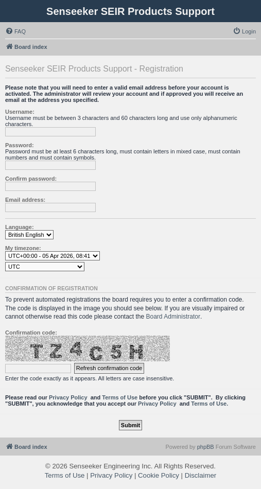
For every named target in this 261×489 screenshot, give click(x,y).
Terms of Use (119, 397)
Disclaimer (201, 475)
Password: (19, 145)
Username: (19, 112)
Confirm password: (31, 179)
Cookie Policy (158, 475)
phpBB (205, 447)
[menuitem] (15, 31)
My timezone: (23, 248)
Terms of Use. (209, 403)
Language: (19, 227)
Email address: (25, 200)
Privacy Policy (68, 397)
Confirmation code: (31, 332)
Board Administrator (173, 316)
